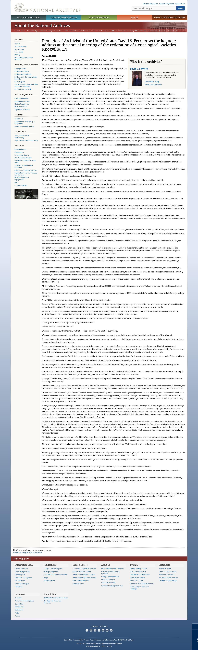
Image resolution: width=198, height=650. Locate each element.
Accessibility (78, 640)
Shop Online (50, 594)
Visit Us (134, 17)
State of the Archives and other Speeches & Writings (26, 85)
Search (180, 8)
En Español (19, 610)
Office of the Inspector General (84, 577)
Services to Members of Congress (24, 166)
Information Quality (22, 155)
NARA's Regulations (22, 104)
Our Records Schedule (23, 158)
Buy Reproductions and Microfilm (52, 602)
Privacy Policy (89, 640)
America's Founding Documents (169, 17)
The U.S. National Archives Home (47, 7)
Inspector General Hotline (24, 126)
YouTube (103, 630)
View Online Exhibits (137, 577)
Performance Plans (22, 71)
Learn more (175, 645)
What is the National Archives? (112, 568)
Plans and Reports (108, 580)
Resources (20, 594)
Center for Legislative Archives (84, 568)
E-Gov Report (20, 82)
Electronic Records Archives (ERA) (25, 161)
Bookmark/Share (166, 3)
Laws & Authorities (22, 98)
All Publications (49, 581)
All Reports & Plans (22, 89)
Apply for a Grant (136, 581)
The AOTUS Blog (151, 81)
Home (17, 31)
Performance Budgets (23, 74)
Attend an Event (165, 568)
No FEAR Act (122, 640)
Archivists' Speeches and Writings (40, 31)
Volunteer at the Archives (168, 577)
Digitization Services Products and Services (26, 174)
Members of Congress (23, 577)
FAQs (16, 182)
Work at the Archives (167, 575)
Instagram (94, 630)
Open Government (108, 583)
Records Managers (22, 584)
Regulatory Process (22, 101)
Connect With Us (99, 626)
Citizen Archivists (150, 3)
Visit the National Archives (140, 575)
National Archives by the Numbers (24, 58)
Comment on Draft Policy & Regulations (25, 122)
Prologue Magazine (51, 572)
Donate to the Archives (167, 572)
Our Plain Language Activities (112, 586)
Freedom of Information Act (106, 640)
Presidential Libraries (80, 581)
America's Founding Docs (24, 601)
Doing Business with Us (110, 576)
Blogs (46, 577)
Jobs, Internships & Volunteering (22, 136)
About (23, 31)
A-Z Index (18, 598)
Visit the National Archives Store (56, 598)
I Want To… (135, 565)
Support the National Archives (26, 170)
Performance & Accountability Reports (26, 78)
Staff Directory (78, 584)
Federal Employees (22, 572)
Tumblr (99, 630)
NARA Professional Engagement (22, 178)
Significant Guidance (22, 109)
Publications (19, 152)
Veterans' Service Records (64, 17)
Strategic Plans (20, 68)
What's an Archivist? (153, 84)
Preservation (20, 581)
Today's (53, 568)
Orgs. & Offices (80, 565)
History (17, 54)
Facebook (86, 630)
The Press (18, 587)
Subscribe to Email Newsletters (56, 575)
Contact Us (180, 3)
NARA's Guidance (21, 107)
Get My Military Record (138, 568)
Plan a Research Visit (138, 572)
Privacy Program (21, 185)
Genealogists (20, 575)
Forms (17, 616)
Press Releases (20, 149)
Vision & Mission (21, 46)
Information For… (24, 565)
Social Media (19, 607)
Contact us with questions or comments (27, 553)
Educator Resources (99, 17)
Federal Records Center (81, 572)
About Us (105, 565)
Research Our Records (28, 17)
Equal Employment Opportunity (26, 140)
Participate (164, 565)
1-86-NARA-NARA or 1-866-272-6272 (99, 646)
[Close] (195, 626)
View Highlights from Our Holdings (139, 588)
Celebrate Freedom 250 (168, 581)
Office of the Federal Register (83, 575)
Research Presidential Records (142, 584)
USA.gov (131, 640)
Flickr (111, 630)
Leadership (19, 52)
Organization (19, 49)
